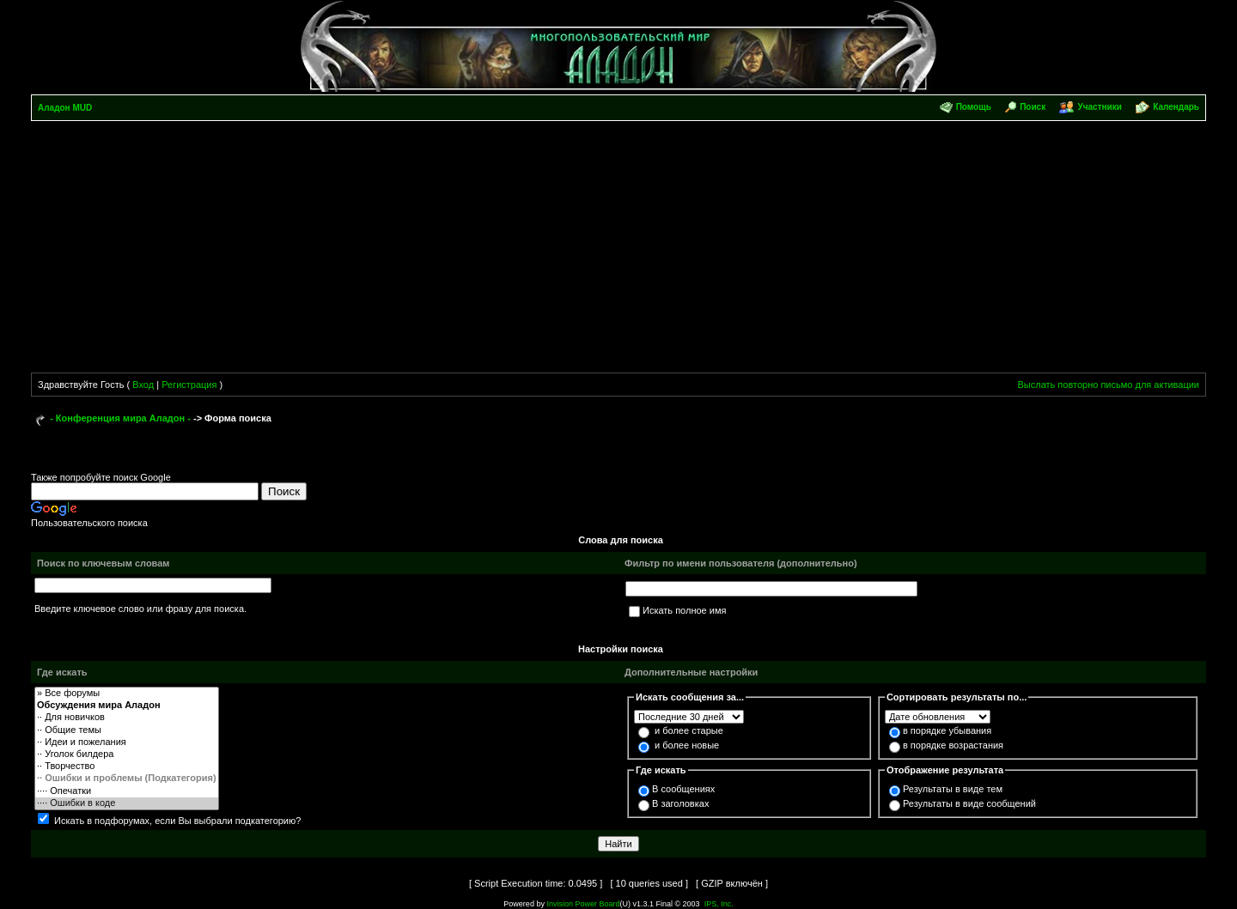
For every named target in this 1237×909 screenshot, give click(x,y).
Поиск (1032, 107)
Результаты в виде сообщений (969, 803)
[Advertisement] (618, 250)
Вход (143, 384)
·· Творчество (126, 767)
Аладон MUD (65, 107)
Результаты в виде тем (952, 789)
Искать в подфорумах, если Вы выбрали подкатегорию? (177, 820)
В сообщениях (683, 789)
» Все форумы (126, 694)
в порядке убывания (947, 730)
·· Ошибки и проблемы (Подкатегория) (126, 779)
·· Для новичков (126, 718)
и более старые (689, 730)
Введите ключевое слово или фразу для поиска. (140, 608)
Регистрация (188, 384)
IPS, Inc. (719, 904)
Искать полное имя (684, 610)
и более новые (687, 745)
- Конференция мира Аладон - (120, 418)
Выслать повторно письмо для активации (1108, 384)
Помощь (973, 107)
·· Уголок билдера (126, 754)
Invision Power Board (582, 904)
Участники (1099, 107)
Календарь (1176, 107)
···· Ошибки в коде (126, 803)
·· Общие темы (126, 730)
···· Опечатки (126, 791)
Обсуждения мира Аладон (126, 706)
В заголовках (680, 803)
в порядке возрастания (953, 745)
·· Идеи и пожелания (126, 742)
